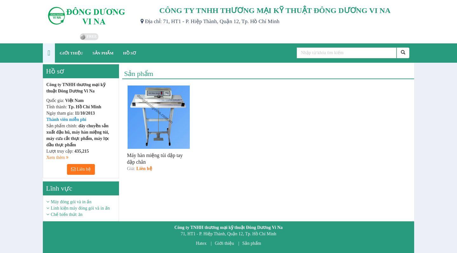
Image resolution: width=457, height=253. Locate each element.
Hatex (201, 243)
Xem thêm (57, 157)
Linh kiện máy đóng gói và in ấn (80, 208)
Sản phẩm (251, 243)
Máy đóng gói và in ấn (71, 201)
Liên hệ (81, 169)
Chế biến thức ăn (67, 214)
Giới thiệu (224, 243)
